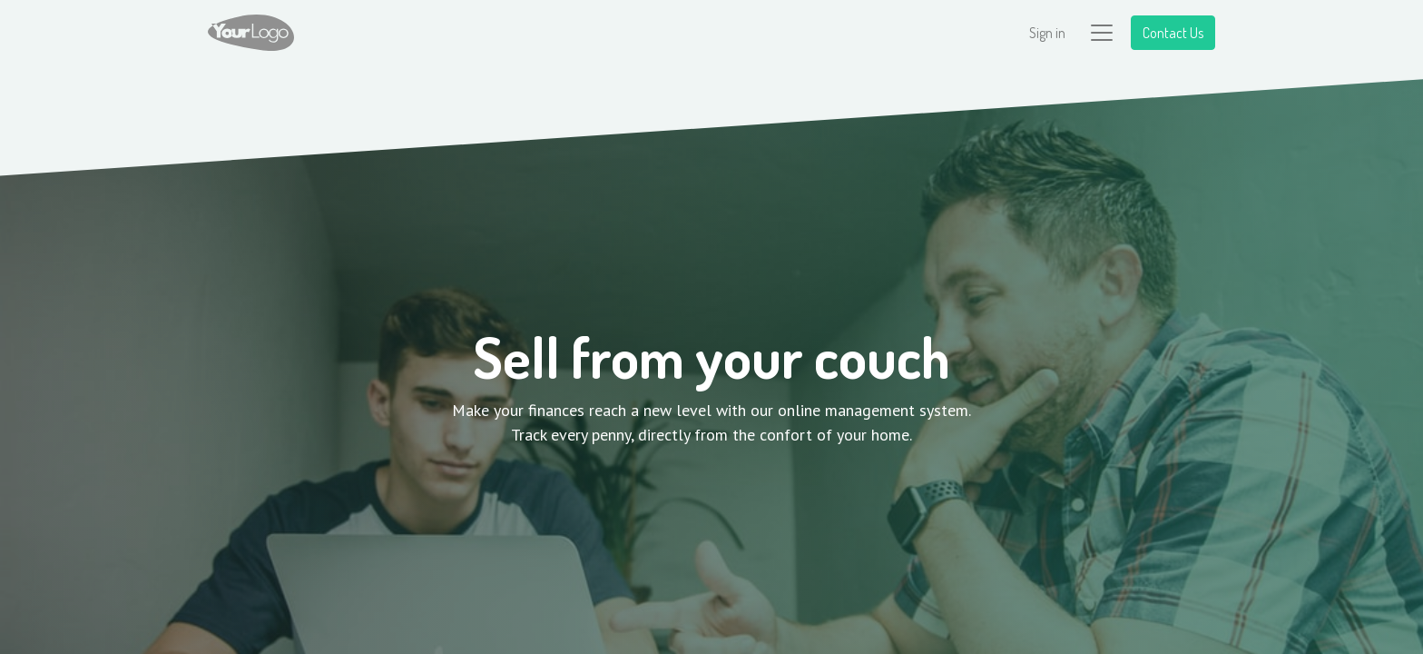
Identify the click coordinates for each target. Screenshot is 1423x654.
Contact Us (1173, 33)
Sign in (1047, 33)
